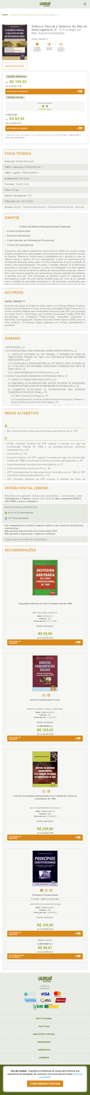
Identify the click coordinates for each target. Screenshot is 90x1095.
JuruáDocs (44, 1050)
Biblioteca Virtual (44, 1034)
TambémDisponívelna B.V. (44, 695)
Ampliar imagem (14, 66)
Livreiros (44, 1057)
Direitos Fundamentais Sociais (45, 700)
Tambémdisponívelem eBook (41, 890)
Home (5, 15)
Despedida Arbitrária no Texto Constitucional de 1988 (45, 603)
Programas (44, 1042)
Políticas (44, 1026)
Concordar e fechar (45, 1083)
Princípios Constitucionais (45, 895)
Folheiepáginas (48, 695)
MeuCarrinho (77, 4)
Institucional (44, 1018)
